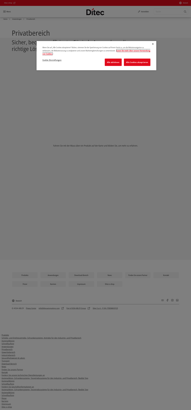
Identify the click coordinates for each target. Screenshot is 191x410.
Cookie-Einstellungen (52, 60)
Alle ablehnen (113, 62)
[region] (96, 55)
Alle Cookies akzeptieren (137, 62)
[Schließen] (153, 44)
